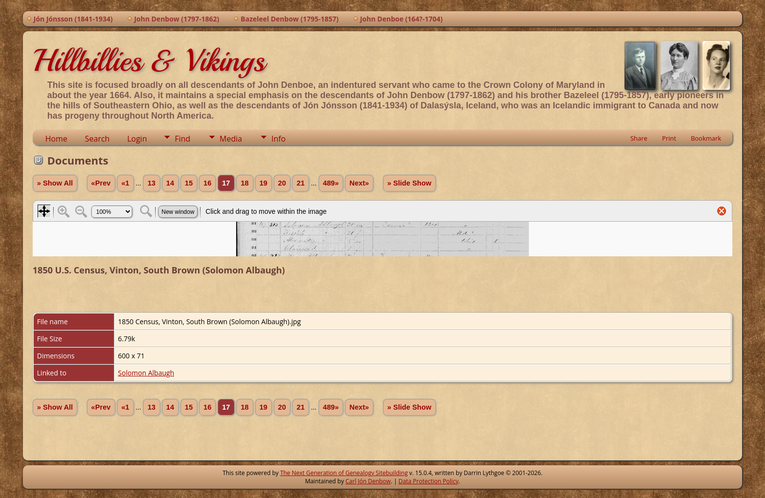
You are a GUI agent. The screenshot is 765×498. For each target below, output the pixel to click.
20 (282, 183)
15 (189, 183)
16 (207, 183)
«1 (125, 183)
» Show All (55, 183)
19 (263, 183)
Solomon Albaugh (146, 372)
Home (56, 138)
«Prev (101, 183)
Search (97, 138)
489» (331, 183)
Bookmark (706, 138)
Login (137, 138)
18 (244, 183)
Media (231, 138)
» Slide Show (409, 183)
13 (151, 183)
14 (170, 183)
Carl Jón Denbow (368, 481)
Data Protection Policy (429, 481)
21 (300, 183)
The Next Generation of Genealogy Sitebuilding (344, 473)
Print (669, 138)
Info (278, 138)
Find (182, 138)
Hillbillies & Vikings (149, 60)
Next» (359, 183)
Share (638, 138)
